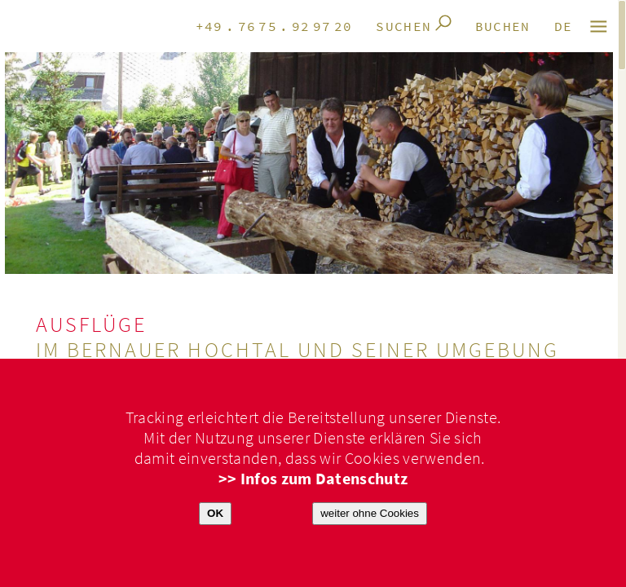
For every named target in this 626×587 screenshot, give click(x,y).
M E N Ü (599, 26)
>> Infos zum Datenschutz (313, 479)
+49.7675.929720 (274, 27)
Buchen (503, 27)
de (563, 27)
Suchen (403, 27)
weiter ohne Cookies (369, 513)
